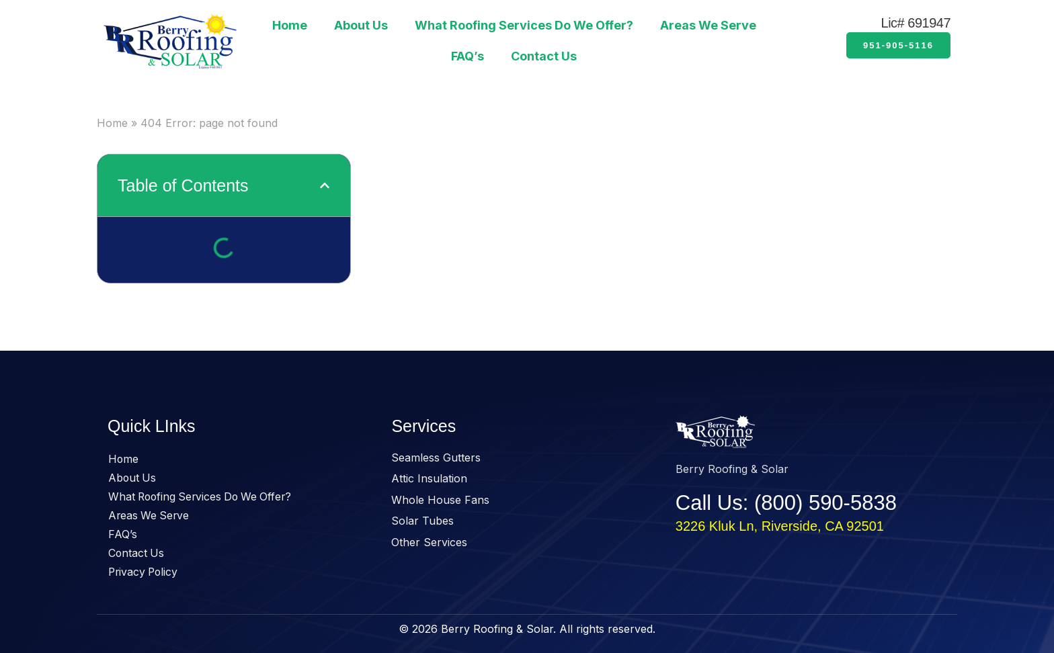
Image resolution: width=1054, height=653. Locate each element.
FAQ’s (467, 56)
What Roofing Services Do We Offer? (524, 25)
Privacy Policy (144, 572)
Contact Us (544, 56)
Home (289, 25)
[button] (324, 185)
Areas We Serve (708, 25)
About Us (361, 25)
